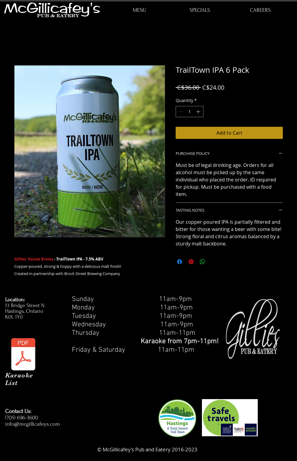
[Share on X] (214, 261)
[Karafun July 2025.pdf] (23, 355)
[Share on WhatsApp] (202, 261)
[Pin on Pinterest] (191, 261)
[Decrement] (180, 111)
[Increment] (199, 111)
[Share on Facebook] (179, 261)
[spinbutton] (189, 111)
